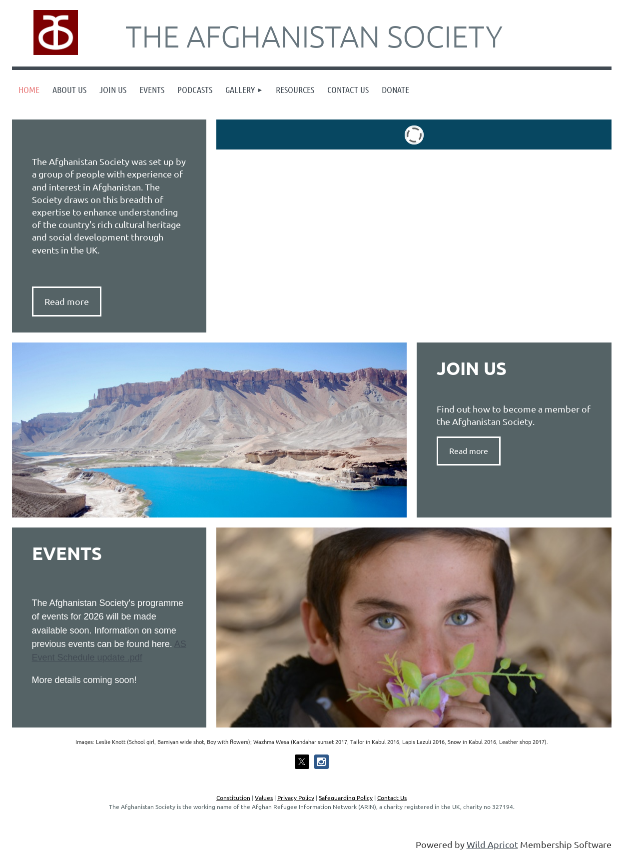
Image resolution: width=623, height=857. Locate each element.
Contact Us (392, 798)
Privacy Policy (295, 798)
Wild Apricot (492, 844)
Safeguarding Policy (346, 798)
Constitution (233, 798)
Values (264, 798)
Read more (468, 451)
